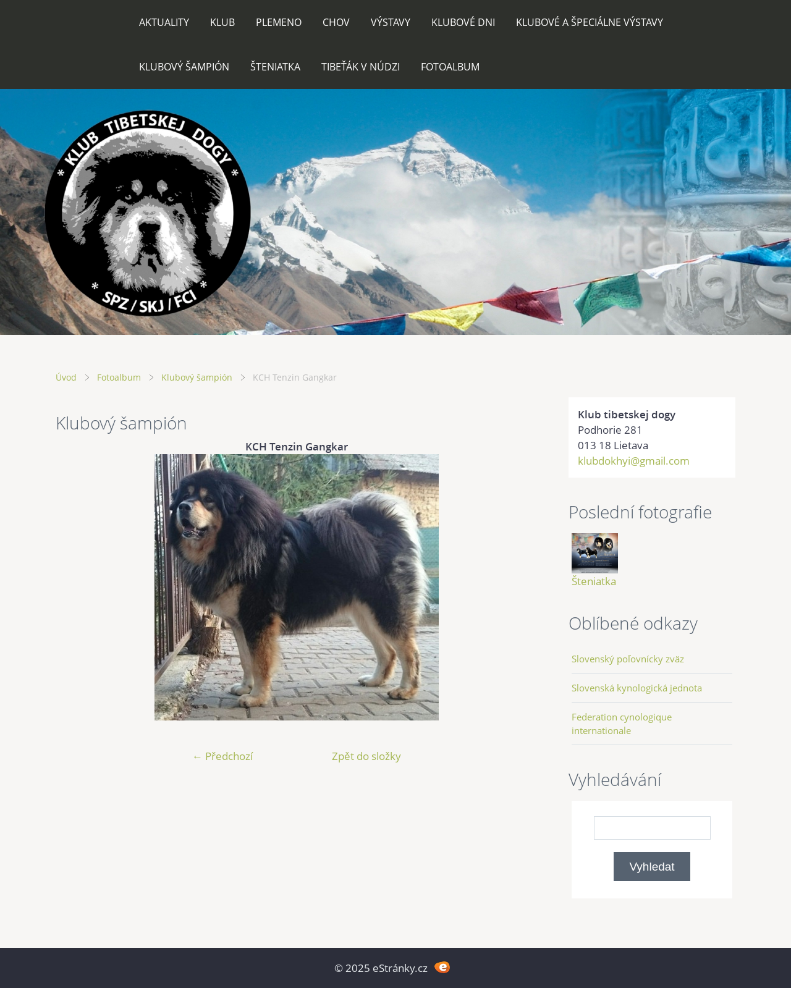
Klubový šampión (184, 67)
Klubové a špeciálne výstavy (589, 22)
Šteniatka (275, 67)
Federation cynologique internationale (622, 724)
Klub (222, 22)
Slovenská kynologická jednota (637, 688)
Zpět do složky (366, 756)
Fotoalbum (450, 67)
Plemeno (279, 22)
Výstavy (390, 22)
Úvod (66, 377)
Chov (336, 22)
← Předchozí (222, 756)
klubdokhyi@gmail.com (634, 461)
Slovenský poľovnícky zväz (628, 658)
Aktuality (164, 22)
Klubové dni (463, 22)
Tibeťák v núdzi (360, 67)
